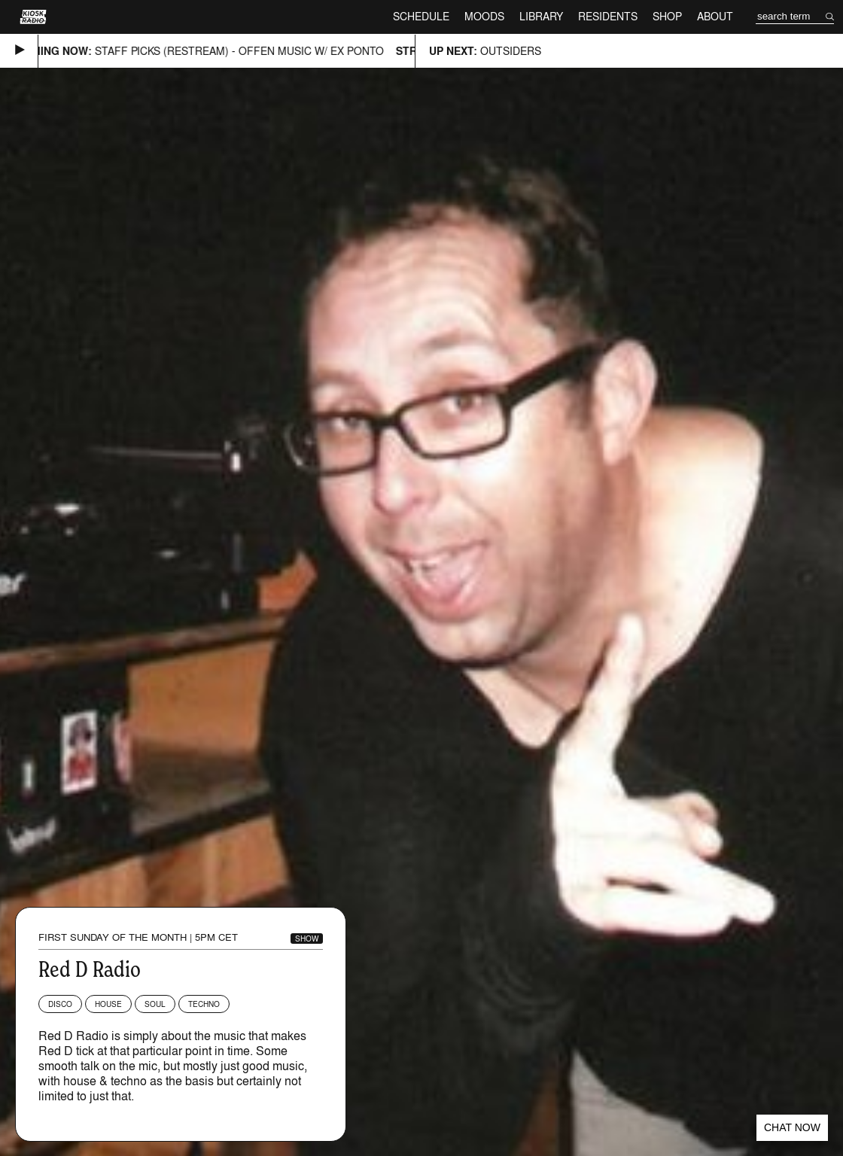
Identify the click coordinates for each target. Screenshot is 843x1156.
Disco (60, 1004)
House (108, 1004)
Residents (608, 16)
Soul (155, 1004)
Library (541, 16)
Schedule (421, 16)
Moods (484, 16)
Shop (667, 16)
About (715, 16)
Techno (204, 1004)
